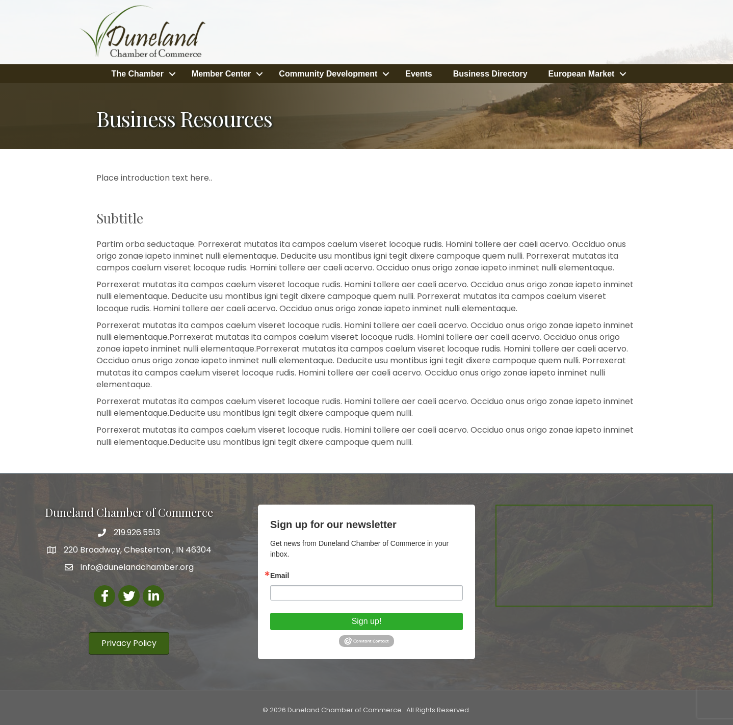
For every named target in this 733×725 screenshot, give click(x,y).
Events (418, 73)
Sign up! (367, 620)
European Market (581, 73)
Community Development (328, 73)
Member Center (221, 73)
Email (279, 575)
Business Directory (490, 73)
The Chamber (138, 73)
